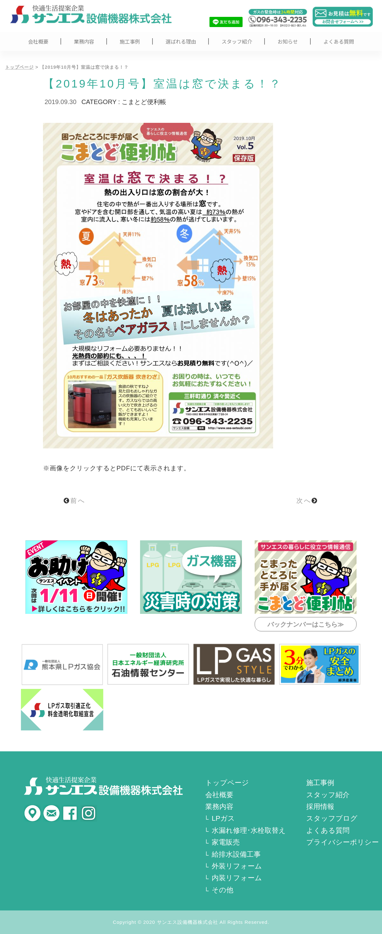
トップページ (19, 67)
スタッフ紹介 (237, 41)
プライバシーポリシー (342, 842)
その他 (222, 890)
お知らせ (288, 41)
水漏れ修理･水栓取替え (249, 830)
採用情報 (320, 807)
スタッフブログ (331, 818)
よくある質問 (338, 41)
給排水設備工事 (236, 854)
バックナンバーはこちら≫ (305, 624)
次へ (307, 500)
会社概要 (38, 41)
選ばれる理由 (181, 41)
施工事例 (130, 41)
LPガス (223, 818)
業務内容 (84, 41)
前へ (75, 500)
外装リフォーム (237, 866)
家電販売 (226, 842)
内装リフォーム (237, 878)
